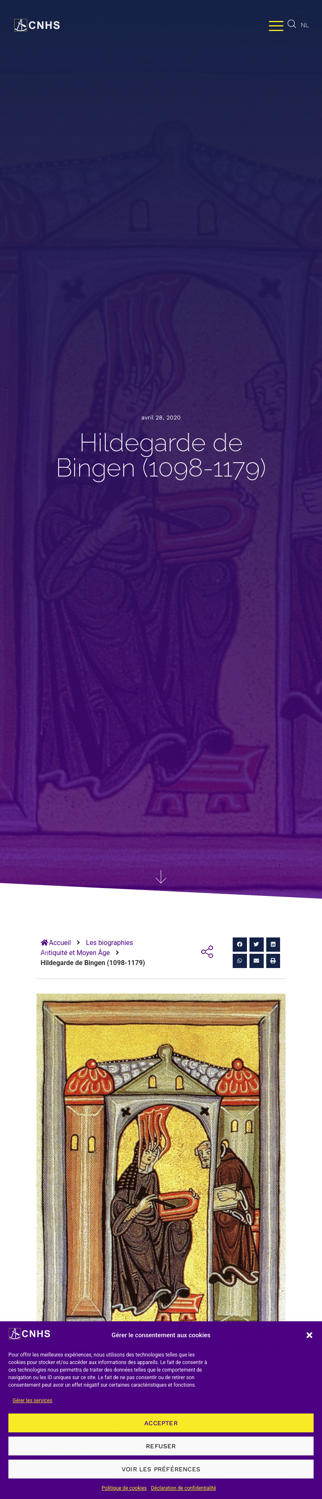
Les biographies (109, 943)
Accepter (161, 1423)
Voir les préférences (161, 1469)
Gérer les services (32, 1400)
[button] (309, 1335)
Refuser (161, 1446)
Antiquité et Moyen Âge (75, 953)
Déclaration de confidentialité (183, 1488)
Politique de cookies (124, 1488)
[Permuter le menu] (276, 25)
